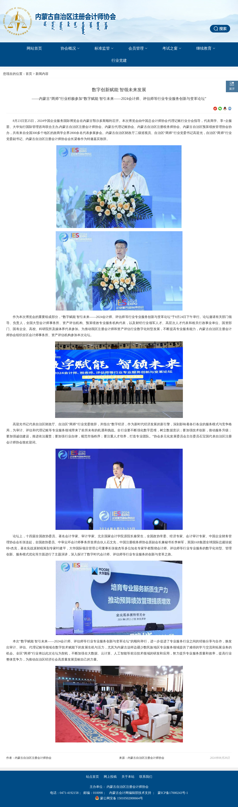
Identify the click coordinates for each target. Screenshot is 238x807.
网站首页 (34, 48)
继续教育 (205, 48)
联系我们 (145, 776)
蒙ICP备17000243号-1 (173, 792)
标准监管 (103, 48)
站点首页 (92, 776)
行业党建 (119, 60)
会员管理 (137, 48)
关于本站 (128, 776)
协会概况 (70, 48)
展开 (232, 88)
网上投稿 (110, 776)
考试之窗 (171, 48)
